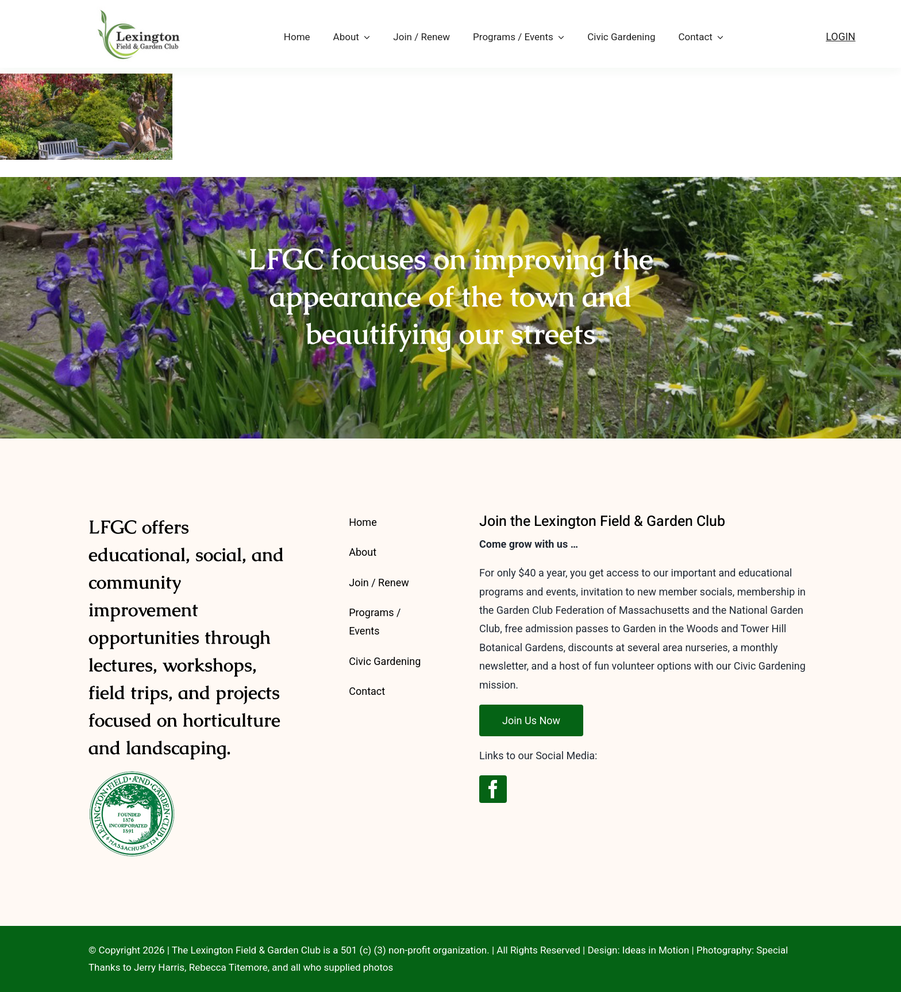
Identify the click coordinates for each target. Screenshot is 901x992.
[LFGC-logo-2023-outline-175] (135, 7)
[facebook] (493, 789)
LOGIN (841, 36)
